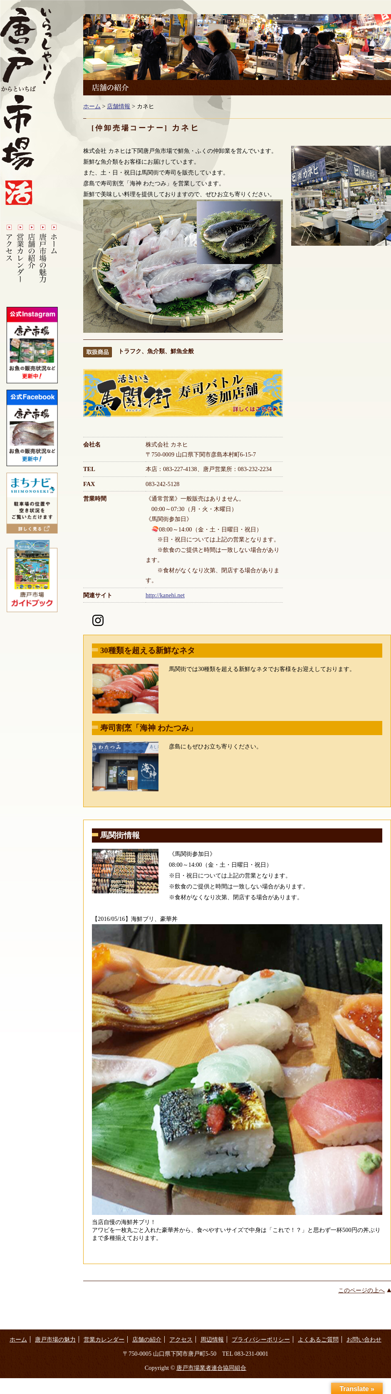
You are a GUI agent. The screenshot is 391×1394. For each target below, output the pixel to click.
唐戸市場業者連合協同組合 (211, 1367)
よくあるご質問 (318, 1339)
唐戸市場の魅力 (55, 1339)
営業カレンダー (104, 1339)
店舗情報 (118, 106)
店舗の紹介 (146, 1339)
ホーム (92, 106)
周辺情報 (212, 1339)
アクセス (181, 1339)
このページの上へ (361, 1290)
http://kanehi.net (165, 595)
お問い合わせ (363, 1339)
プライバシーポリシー (261, 1339)
